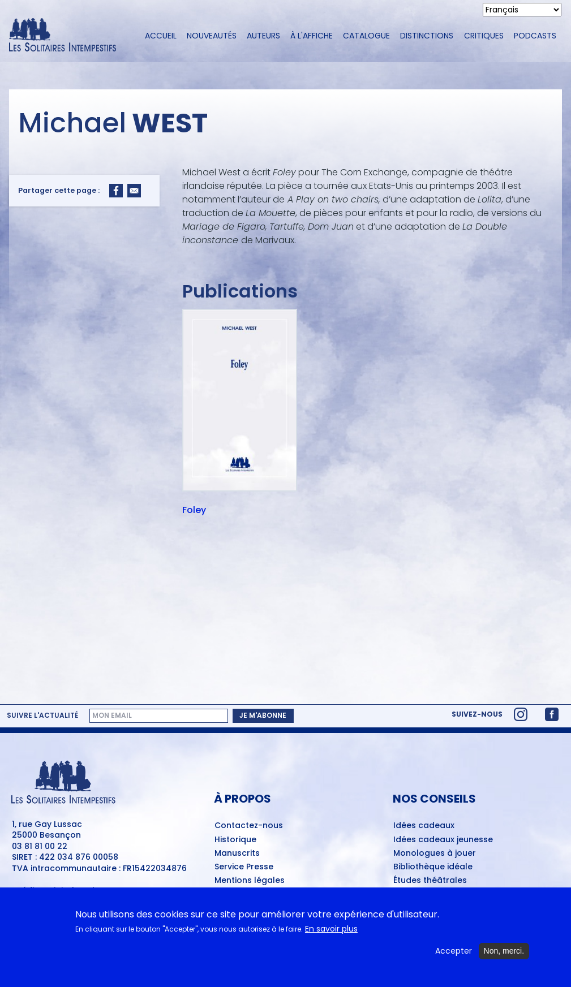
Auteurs (263, 35)
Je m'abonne (262, 715)
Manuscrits (237, 853)
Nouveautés (212, 35)
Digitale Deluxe (78, 890)
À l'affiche (311, 35)
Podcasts (535, 35)
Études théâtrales (430, 881)
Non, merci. (504, 957)
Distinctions (426, 35)
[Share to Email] (134, 190)
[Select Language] (522, 9)
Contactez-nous (248, 826)
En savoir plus (331, 935)
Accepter (453, 957)
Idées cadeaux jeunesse (443, 840)
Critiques (484, 35)
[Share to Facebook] (116, 190)
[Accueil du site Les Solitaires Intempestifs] (66, 35)
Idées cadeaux (423, 826)
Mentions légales (249, 881)
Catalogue (366, 35)
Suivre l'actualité (42, 715)
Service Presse (243, 867)
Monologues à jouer (434, 853)
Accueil (161, 35)
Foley (194, 510)
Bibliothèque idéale (433, 867)
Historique (235, 840)
